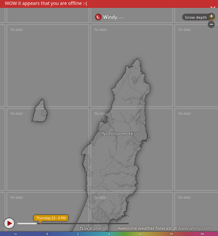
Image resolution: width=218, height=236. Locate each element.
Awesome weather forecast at (163, 228)
